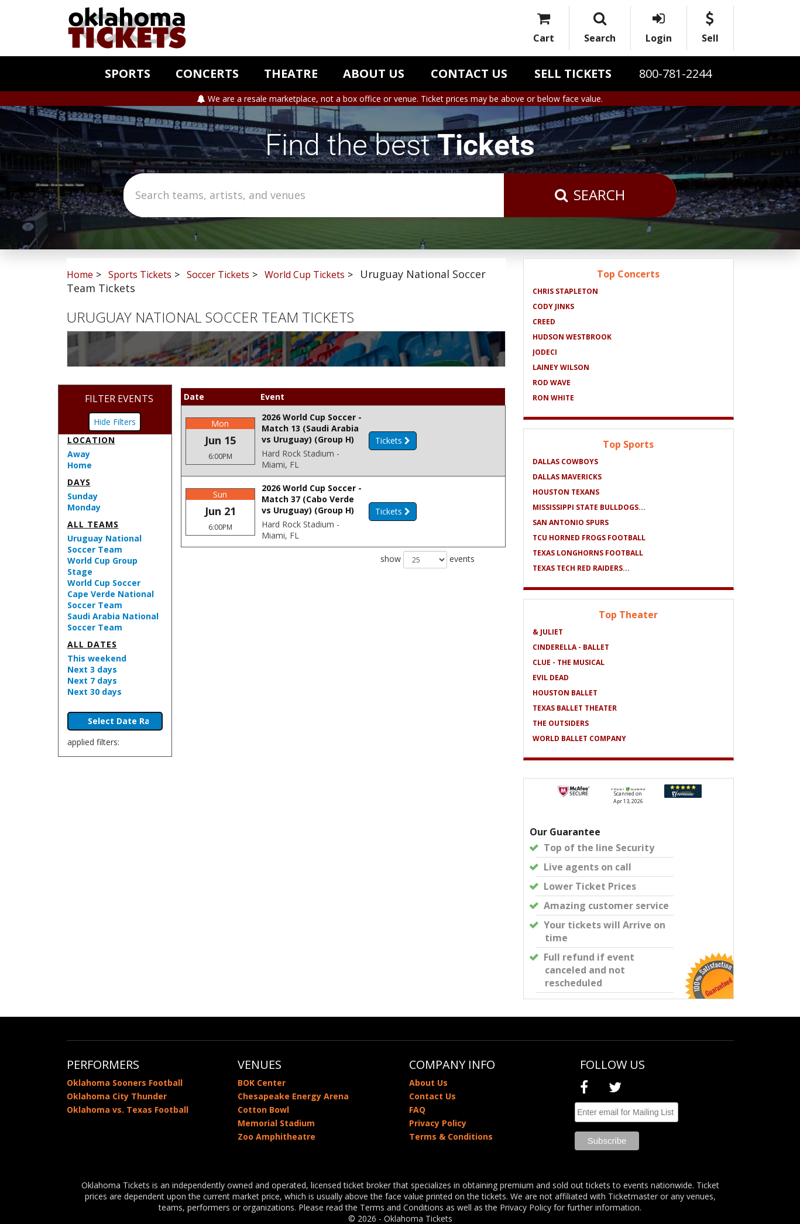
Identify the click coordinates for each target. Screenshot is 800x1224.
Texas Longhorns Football (588, 553)
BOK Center (262, 1082)
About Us (373, 73)
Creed (544, 322)
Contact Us (469, 73)
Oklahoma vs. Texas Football (127, 1109)
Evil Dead (551, 678)
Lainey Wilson (561, 367)
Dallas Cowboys (565, 462)
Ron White (553, 398)
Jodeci (545, 352)
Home (79, 465)
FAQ (417, 1109)
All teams (93, 524)
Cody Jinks (553, 306)
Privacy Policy (437, 1123)
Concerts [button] (207, 73)
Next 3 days (92, 669)
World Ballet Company (579, 738)
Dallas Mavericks (567, 477)
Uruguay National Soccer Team (104, 544)
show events (427, 565)
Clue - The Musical (569, 662)
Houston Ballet (565, 693)
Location (91, 439)
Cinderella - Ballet (571, 647)
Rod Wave (552, 383)
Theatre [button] (291, 73)
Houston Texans (566, 492)
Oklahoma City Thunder (117, 1096)
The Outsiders (561, 723)
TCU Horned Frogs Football (589, 538)
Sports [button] (127, 73)
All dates (92, 644)
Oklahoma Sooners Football (125, 1082)
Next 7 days (92, 680)
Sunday (82, 496)
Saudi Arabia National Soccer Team (113, 622)
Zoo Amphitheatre (276, 1136)
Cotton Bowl (263, 1109)
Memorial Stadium (276, 1123)
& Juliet (548, 632)
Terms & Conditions (451, 1136)
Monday (84, 507)
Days (79, 482)
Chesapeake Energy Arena (293, 1096)
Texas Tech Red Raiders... (581, 568)
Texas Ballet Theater (575, 708)
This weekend (96, 658)
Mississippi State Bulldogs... (589, 507)
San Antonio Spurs (571, 522)
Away (78, 454)
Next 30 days (94, 691)
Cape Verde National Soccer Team (110, 599)
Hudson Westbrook (572, 337)
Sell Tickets (573, 73)
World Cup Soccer (103, 582)
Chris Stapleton (565, 291)
